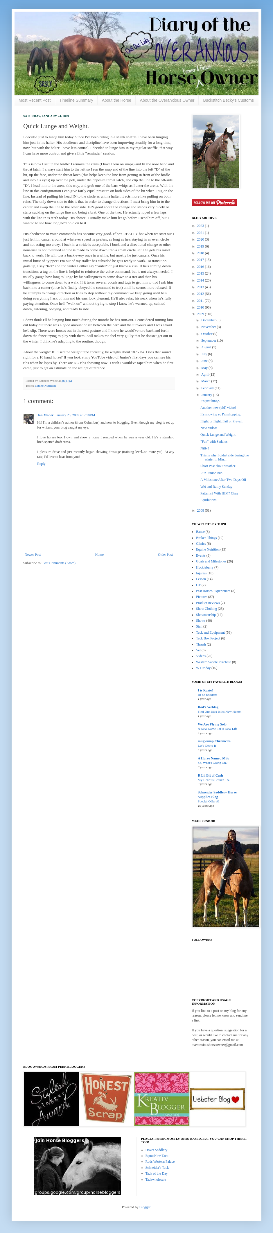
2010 (201, 307)
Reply (41, 464)
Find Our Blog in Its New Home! (220, 711)
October (207, 334)
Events (201, 555)
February (208, 388)
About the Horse (116, 100)
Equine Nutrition (45, 385)
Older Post (165, 555)
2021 (201, 233)
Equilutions (208, 500)
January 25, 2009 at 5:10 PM (75, 415)
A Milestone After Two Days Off (223, 480)
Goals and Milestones (211, 561)
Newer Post (33, 555)
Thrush (201, 644)
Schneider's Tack (157, 1168)
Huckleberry (204, 567)
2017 (201, 260)
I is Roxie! (205, 690)
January (207, 395)
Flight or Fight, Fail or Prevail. (221, 421)
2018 (201, 253)
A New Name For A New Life (218, 728)
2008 (201, 510)
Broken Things (206, 538)
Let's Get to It (207, 745)
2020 (201, 239)
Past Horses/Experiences (213, 591)
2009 (201, 314)
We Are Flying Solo (212, 724)
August (206, 347)
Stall (199, 626)
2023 (201, 226)
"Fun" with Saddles (213, 442)
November (209, 327)
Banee (200, 532)
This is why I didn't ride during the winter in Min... (224, 457)
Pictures (201, 597)
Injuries (201, 573)
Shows (200, 621)
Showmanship (206, 615)
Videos (201, 656)
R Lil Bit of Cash (210, 775)
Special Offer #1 (209, 801)
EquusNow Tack (157, 1156)
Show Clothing (206, 609)
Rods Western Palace (160, 1161)
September (209, 340)
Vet (198, 650)
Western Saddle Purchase (213, 662)
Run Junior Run (211, 473)
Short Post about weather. (218, 466)
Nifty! (204, 448)
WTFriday (203, 668)
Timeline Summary (76, 100)
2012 (201, 294)
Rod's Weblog (208, 707)
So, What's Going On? (212, 762)
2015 (201, 273)
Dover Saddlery (157, 1150)
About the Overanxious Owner (167, 100)
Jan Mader (45, 415)
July (204, 354)
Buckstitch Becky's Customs (228, 100)
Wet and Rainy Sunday (216, 487)
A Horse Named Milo (213, 758)
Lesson (201, 579)
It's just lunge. (210, 401)
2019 (201, 246)
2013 (201, 287)
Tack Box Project (208, 638)
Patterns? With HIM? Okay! (220, 493)
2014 (201, 280)
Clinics (201, 544)
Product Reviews (208, 603)
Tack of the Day (157, 1173)
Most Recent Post (35, 100)
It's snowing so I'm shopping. (220, 414)
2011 (201, 301)
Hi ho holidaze (207, 694)
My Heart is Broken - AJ (214, 780)
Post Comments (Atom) (59, 563)
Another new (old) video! (218, 408)
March (206, 381)
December (208, 320)
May (205, 368)
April (205, 374)
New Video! (208, 428)
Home (99, 555)
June (205, 361)
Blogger (144, 1207)
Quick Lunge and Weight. (218, 435)
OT (198, 585)
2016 (201, 267)
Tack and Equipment (210, 632)
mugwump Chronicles (214, 741)
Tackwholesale (156, 1180)
